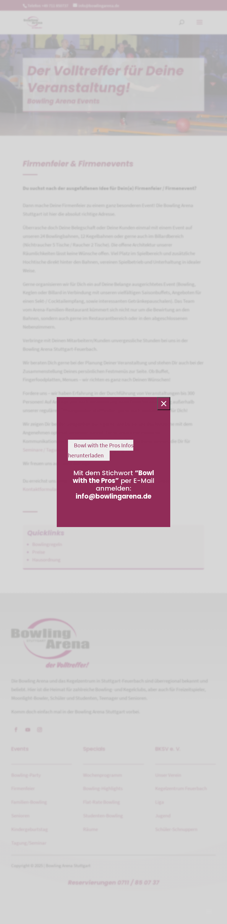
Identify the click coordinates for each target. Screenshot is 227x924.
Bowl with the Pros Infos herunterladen (100, 450)
